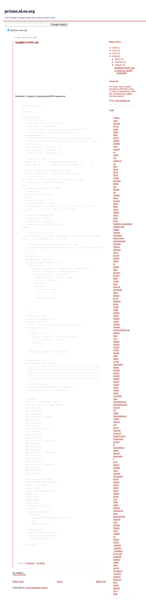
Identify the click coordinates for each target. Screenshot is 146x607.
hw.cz (115, 252)
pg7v (115, 582)
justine (116, 267)
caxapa (116, 149)
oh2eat (116, 344)
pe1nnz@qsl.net (122, 100)
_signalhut (118, 551)
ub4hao (116, 468)
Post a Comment (19, 574)
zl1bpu (116, 539)
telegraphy (118, 456)
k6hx (115, 270)
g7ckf (115, 221)
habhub (116, 232)
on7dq (116, 361)
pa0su (116, 367)
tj (113, 459)
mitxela (116, 333)
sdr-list (116, 568)
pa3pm (116, 379)
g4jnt (115, 218)
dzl (114, 192)
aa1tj (115, 120)
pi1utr (115, 387)
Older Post (101, 581)
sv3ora (116, 442)
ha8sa (116, 562)
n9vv (115, 336)
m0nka (116, 313)
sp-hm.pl (117, 433)
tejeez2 (116, 453)
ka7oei (116, 275)
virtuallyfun (118, 476)
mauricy (116, 327)
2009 (114, 56)
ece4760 (117, 574)
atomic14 (117, 579)
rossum (116, 422)
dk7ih (115, 172)
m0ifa (115, 310)
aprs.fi (116, 138)
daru (115, 166)
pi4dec (116, 390)
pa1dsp (116, 370)
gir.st (115, 591)
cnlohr (116, 155)
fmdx (115, 594)
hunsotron (117, 571)
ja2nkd (116, 258)
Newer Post (18, 581)
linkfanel (117, 301)
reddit (115, 413)
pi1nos (116, 384)
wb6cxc (116, 508)
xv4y (115, 522)
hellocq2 (117, 250)
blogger (116, 143)
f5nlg (115, 207)
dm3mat (117, 181)
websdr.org (118, 511)
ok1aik (116, 353)
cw (114, 164)
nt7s (115, 339)
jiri (114, 264)
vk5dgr (116, 493)
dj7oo (115, 169)
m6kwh (116, 324)
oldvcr (116, 359)
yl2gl (115, 531)
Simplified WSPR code (124, 68)
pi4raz (116, 393)
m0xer (116, 316)
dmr (115, 186)
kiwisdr (116, 295)
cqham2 (117, 559)
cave (115, 146)
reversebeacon (120, 416)
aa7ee (116, 126)
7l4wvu (116, 118)
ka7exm (116, 273)
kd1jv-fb (116, 287)
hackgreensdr (119, 241)
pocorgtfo (117, 396)
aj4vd (115, 132)
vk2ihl (116, 479)
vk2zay (116, 482)
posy (115, 399)
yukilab (116, 534)
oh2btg (116, 341)
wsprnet (116, 519)
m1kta (116, 321)
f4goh (115, 204)
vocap (116, 496)
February (119, 62)
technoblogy (118, 448)
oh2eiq (116, 347)
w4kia (116, 505)
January (118, 65)
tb (114, 445)
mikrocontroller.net (121, 330)
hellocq (116, 247)
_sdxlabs (117, 548)
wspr (115, 513)
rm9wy (116, 419)
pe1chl (116, 382)
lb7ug (115, 298)
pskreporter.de (119, 402)
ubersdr (116, 588)
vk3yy (116, 491)
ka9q (115, 278)
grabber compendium (122, 224)
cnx (115, 158)
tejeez (116, 450)
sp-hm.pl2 (117, 554)
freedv (116, 585)
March (118, 59)
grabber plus (119, 227)
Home (60, 581)
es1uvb (116, 201)
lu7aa (115, 304)
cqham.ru (117, 161)
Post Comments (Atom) (37, 588)
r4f (114, 410)
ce (114, 152)
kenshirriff (117, 290)
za (114, 536)
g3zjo (115, 215)
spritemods (118, 439)
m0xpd (116, 318)
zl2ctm (116, 542)
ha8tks (116, 229)
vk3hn (116, 485)
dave (115, 565)
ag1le (115, 129)
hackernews (118, 238)
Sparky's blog (119, 436)
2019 (114, 48)
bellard (116, 141)
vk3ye (116, 488)
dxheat (116, 189)
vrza (115, 499)
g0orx (115, 209)
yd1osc (116, 528)
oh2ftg (116, 350)
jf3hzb (116, 261)
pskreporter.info (120, 404)
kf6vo (115, 293)
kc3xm (116, 281)
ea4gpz (116, 195)
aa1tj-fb (116, 123)
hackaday (117, 235)
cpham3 (117, 577)
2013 (114, 50)
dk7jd (115, 175)
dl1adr (116, 178)
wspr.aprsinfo (119, 516)
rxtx (115, 425)
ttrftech (116, 465)
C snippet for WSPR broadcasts (123, 72)
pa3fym (116, 376)
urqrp (115, 470)
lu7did (116, 307)
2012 (114, 53)
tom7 (115, 462)
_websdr (117, 545)
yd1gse (116, 525)
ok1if (115, 356)
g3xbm (116, 212)
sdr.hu (116, 427)
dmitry (116, 184)
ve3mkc (116, 473)
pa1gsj (116, 373)
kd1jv (115, 284)
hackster (117, 244)
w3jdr (115, 502)
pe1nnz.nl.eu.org (20, 11)
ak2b (115, 135)
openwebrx (118, 364)
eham (115, 198)
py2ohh (116, 407)
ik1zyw (116, 255)
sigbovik (117, 430)
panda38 (117, 557)
